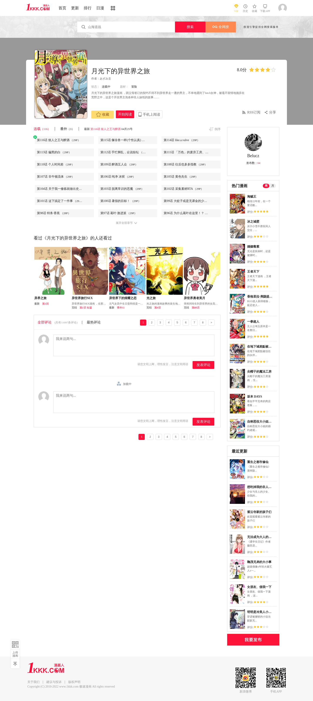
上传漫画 (15, 654)
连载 (42, 129)
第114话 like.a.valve (182, 140)
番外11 (121, 307)
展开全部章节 (124, 223)
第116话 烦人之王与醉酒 (105, 129)
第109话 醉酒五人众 (119, 164)
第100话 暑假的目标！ (120, 201)
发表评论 (203, 365)
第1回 (45, 303)
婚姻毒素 (253, 246)
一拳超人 (253, 321)
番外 (67, 129)
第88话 (196, 307)
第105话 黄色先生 (181, 176)
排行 (88, 8)
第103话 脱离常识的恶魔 (122, 188)
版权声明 (74, 682)
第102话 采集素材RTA (184, 188)
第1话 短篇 (86, 307)
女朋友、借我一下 (259, 587)
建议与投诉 (54, 682)
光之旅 (151, 298)
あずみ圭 (105, 78)
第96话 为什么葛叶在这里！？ (189, 213)
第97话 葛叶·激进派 (118, 213)
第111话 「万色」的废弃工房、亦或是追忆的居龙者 (192, 152)
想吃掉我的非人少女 (261, 487)
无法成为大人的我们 (261, 537)
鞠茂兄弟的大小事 (259, 562)
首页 (62, 8)
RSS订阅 (253, 112)
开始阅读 (125, 114)
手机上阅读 (151, 114)
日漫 (100, 8)
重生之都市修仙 (257, 462)
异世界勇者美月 (194, 298)
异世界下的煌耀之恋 (123, 298)
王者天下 (253, 271)
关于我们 (33, 682)
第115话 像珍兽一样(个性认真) (126, 140)
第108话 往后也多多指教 (185, 164)
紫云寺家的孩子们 (259, 512)
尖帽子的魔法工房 (259, 371)
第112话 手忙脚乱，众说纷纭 (125, 152)
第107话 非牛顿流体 (55, 176)
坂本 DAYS (254, 396)
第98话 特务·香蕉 (54, 213)
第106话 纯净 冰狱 (118, 176)
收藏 (102, 114)
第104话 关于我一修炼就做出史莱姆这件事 (65, 188)
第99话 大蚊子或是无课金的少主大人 (192, 201)
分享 (272, 112)
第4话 (157, 307)
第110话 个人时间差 (55, 164)
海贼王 (251, 196)
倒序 (218, 129)
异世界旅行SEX (82, 298)
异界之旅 (40, 298)
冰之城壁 (253, 221)
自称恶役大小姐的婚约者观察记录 (270, 421)
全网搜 (220, 27)
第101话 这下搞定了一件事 (60, 201)
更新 (75, 8)
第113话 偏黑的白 (54, 152)
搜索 (190, 27)
